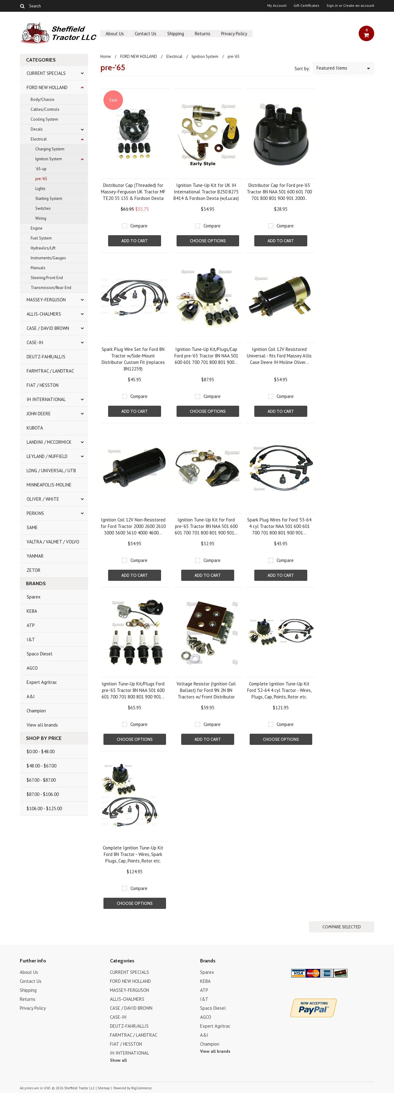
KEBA (32, 611)
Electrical (39, 139)
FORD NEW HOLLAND (47, 87)
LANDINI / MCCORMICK (49, 442)
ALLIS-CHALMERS (44, 314)
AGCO (32, 668)
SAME (32, 527)
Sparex (34, 597)
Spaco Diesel (39, 654)
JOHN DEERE (39, 414)
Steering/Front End (47, 277)
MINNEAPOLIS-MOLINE (49, 485)
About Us (115, 34)
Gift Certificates (306, 5)
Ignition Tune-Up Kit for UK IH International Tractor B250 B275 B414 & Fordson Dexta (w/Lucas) (206, 191)
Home (105, 56)
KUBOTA (35, 428)
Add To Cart (134, 240)
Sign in (332, 5)
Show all (118, 1060)
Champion (36, 711)
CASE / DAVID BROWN (48, 328)
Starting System (48, 198)
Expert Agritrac (42, 682)
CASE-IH (35, 342)
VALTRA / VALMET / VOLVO (53, 542)
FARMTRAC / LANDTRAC (50, 371)
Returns (202, 34)
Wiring (40, 218)
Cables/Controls (45, 109)
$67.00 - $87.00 (41, 780)
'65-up (40, 168)
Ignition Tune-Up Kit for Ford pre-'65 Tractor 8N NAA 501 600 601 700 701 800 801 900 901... (206, 526)
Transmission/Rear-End (51, 287)
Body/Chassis (43, 99)
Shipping (175, 34)
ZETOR (34, 570)
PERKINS (35, 513)
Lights (40, 188)
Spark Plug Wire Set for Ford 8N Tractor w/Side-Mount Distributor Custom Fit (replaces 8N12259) (133, 359)
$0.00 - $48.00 (41, 751)
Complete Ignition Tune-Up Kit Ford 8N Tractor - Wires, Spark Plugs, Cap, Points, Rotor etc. (133, 854)
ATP (31, 625)
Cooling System (44, 119)
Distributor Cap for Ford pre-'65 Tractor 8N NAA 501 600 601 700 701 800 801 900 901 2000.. (279, 191)
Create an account (358, 5)
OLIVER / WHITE (43, 499)
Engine (36, 228)
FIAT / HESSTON (43, 385)
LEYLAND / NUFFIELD (47, 456)
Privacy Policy (234, 34)
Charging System (49, 149)
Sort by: (302, 68)
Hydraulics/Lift (43, 248)
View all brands (42, 725)
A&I (31, 696)
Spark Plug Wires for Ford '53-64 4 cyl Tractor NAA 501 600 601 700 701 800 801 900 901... (279, 526)
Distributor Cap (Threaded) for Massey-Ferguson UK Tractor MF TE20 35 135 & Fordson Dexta (133, 191)
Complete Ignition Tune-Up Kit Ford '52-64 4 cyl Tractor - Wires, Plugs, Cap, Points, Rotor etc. (279, 690)
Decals (37, 129)
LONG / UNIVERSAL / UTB (51, 470)
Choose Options (208, 240)
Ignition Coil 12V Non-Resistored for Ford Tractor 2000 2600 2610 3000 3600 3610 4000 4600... (133, 526)
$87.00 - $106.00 (43, 794)
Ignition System (48, 159)
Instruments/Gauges (48, 258)
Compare (138, 226)
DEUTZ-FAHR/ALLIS (46, 357)
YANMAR (35, 556)
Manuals (38, 267)
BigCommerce (141, 1088)
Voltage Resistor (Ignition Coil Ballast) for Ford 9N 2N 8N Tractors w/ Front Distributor (206, 690)
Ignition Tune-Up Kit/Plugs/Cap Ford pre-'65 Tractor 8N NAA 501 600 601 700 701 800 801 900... (206, 355)
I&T (31, 639)
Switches (43, 208)
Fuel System (41, 238)
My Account (277, 5)
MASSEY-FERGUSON (46, 300)
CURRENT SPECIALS (46, 73)
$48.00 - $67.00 (41, 766)
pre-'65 (41, 178)
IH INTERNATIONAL (46, 399)
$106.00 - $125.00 (44, 808)
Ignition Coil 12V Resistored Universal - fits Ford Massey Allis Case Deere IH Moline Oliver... (279, 355)
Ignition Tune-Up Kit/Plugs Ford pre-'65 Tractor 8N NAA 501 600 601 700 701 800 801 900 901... (133, 690)
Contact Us (145, 34)
